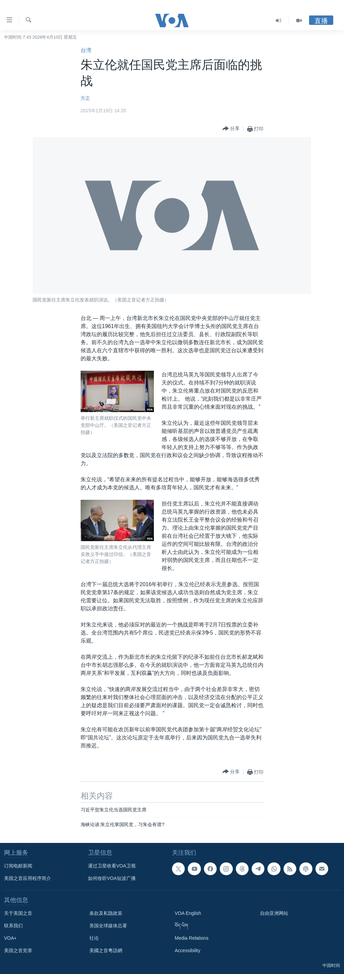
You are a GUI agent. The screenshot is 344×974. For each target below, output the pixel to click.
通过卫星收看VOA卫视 (112, 865)
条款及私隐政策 (105, 913)
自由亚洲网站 (274, 913)
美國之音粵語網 (105, 950)
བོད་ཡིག (181, 925)
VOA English (188, 913)
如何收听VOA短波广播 (112, 878)
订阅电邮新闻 (18, 865)
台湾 (86, 50)
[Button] (231, 129)
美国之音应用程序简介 (27, 878)
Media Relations (191, 938)
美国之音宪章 (18, 950)
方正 (85, 98)
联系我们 (13, 925)
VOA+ (10, 938)
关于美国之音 (18, 913)
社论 (94, 938)
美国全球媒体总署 (108, 925)
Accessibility (187, 950)
